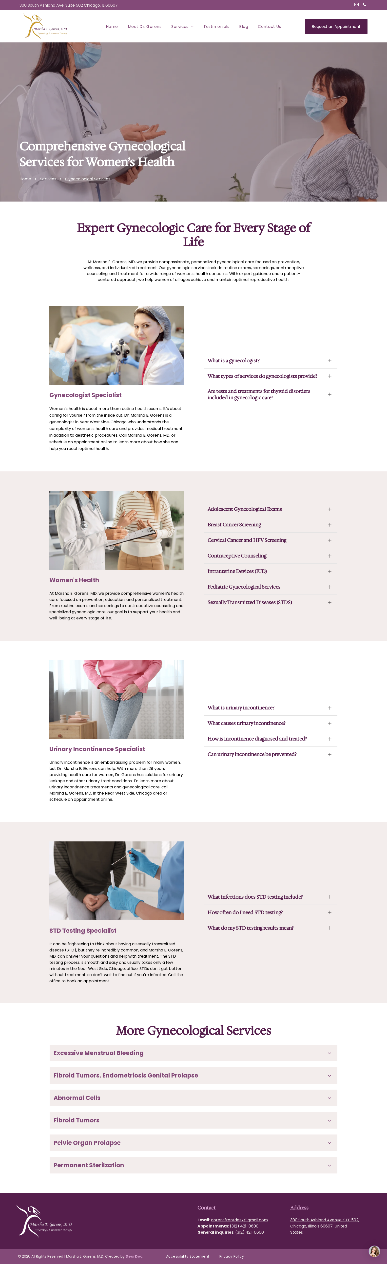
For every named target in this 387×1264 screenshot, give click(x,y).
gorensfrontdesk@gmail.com (239, 1220)
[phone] (364, 5)
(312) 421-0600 (244, 1226)
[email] (356, 5)
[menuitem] (112, 26)
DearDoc (134, 1256)
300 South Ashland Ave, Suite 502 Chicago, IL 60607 (68, 5)
